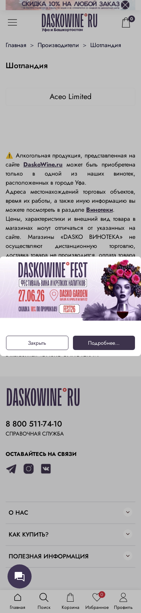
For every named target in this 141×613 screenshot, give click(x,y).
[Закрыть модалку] (127, 270)
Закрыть (37, 343)
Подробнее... (104, 343)
